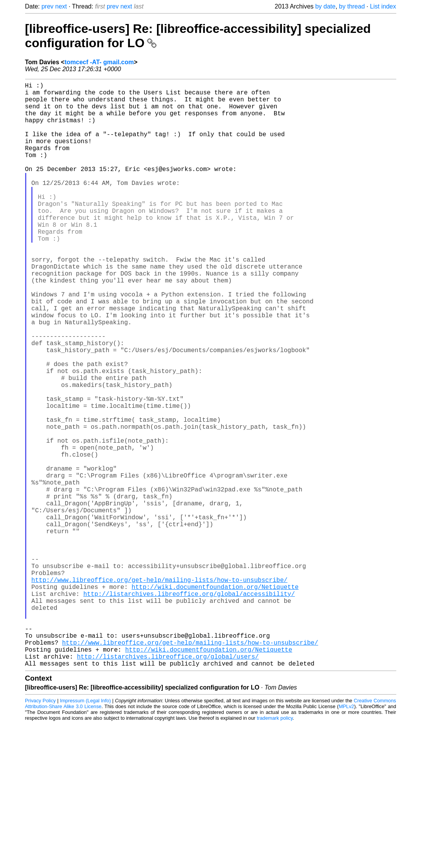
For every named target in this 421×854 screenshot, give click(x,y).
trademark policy (275, 848)
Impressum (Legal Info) (85, 830)
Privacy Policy (40, 830)
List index (383, 6)
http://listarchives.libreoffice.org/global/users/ (168, 784)
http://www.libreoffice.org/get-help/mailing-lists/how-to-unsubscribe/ (159, 691)
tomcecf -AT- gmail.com (99, 62)
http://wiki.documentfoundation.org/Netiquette (214, 699)
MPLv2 (346, 836)
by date (325, 6)
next (61, 6)
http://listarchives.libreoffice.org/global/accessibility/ (189, 708)
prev (47, 6)
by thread (352, 6)
